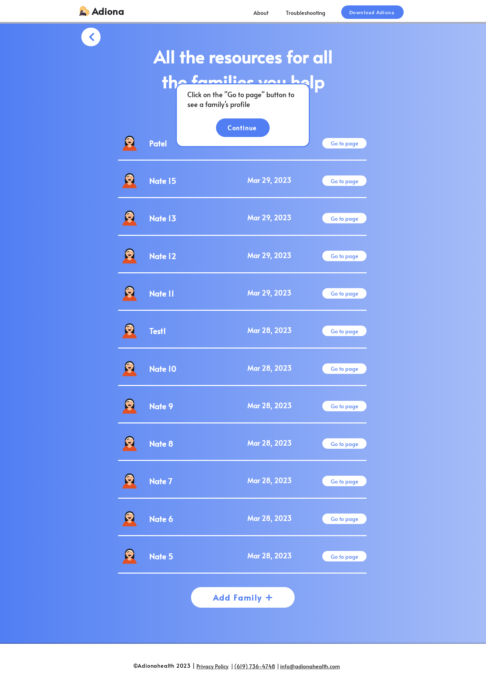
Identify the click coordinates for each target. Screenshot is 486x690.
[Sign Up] (91, 37)
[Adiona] (108, 11)
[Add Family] (243, 597)
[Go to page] (344, 143)
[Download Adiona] (372, 12)
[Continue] (243, 127)
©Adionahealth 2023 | (164, 665)
